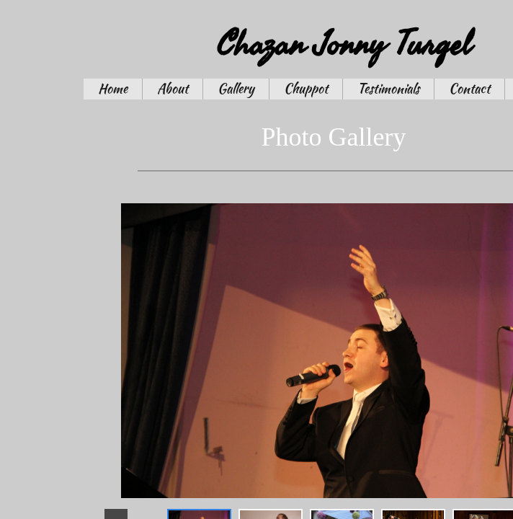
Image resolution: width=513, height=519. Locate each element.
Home (113, 88)
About (172, 88)
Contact (469, 88)
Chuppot (306, 88)
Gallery (236, 88)
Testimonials (388, 88)
